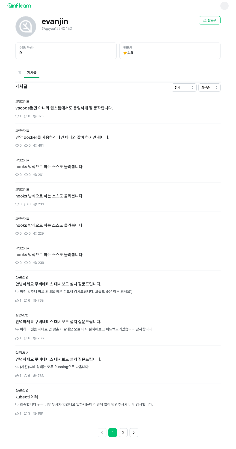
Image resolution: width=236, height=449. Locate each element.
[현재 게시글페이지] (32, 73)
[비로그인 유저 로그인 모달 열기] (210, 20)
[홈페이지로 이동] (19, 73)
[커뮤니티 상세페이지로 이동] (118, 109)
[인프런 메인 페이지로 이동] (30, 5)
